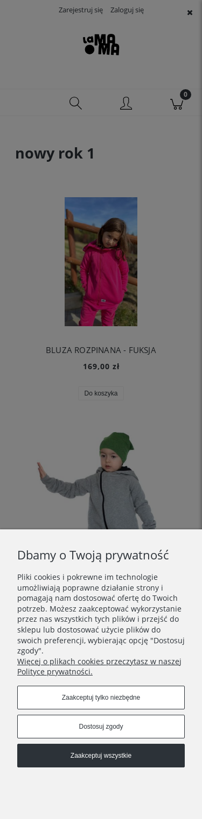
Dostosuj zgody (101, 726)
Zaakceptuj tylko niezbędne (101, 697)
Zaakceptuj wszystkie (101, 755)
